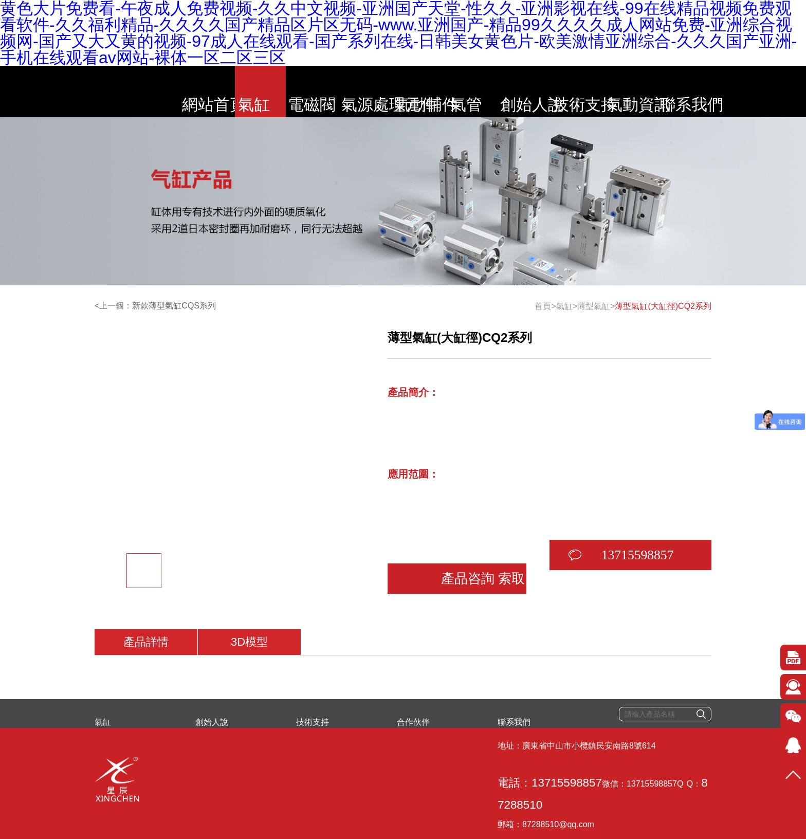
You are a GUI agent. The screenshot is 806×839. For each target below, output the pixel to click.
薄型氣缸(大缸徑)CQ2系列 (663, 306)
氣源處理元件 (357, 91)
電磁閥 (291, 91)
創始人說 (556, 91)
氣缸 (224, 91)
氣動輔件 (424, 91)
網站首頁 (157, 91)
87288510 (416, 754)
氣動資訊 (689, 91)
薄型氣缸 (593, 306)
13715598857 (589, 536)
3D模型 (249, 614)
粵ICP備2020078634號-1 (271, 805)
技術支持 (623, 91)
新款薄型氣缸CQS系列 (174, 305)
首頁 (543, 306)
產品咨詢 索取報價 (449, 536)
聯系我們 (756, 91)
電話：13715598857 (245, 754)
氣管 (490, 91)
